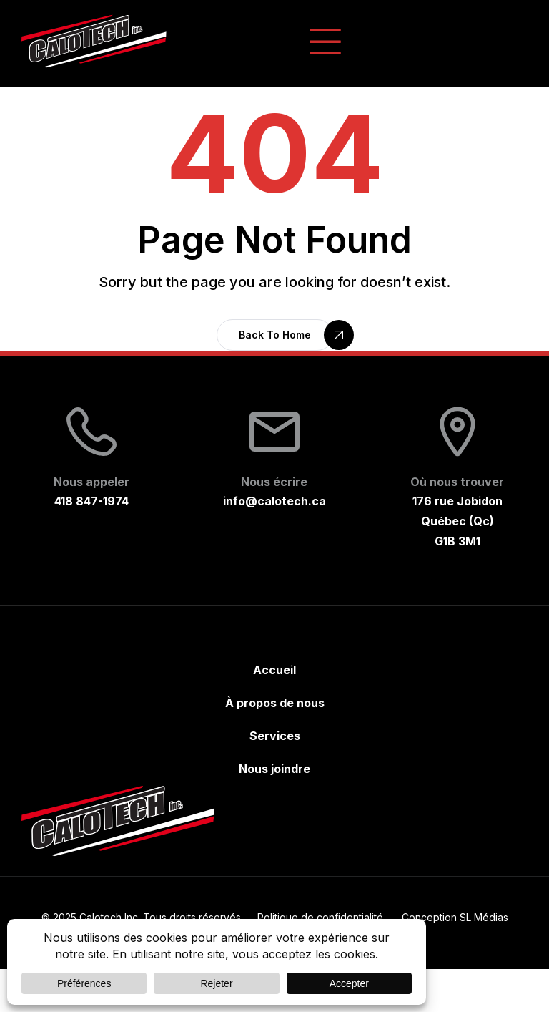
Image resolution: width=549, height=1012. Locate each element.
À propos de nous (275, 703)
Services (274, 736)
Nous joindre (274, 769)
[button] (275, 335)
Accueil (274, 670)
